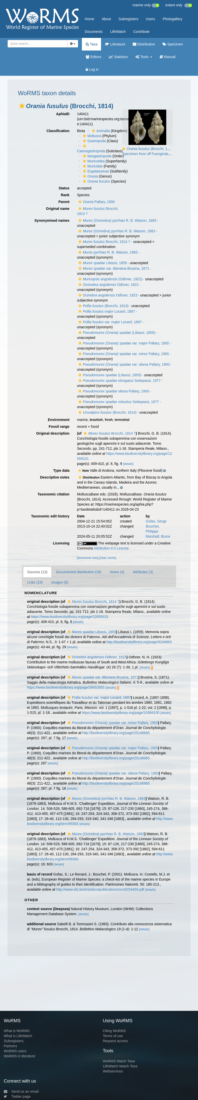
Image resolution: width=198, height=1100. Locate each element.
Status (64, 188)
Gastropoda (94, 141)
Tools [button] (144, 57)
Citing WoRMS (114, 1031)
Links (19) (35, 582)
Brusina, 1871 (113, 268)
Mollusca (91, 136)
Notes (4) (117, 572)
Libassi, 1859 (102, 263)
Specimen (172, 44)
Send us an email (21, 1091)
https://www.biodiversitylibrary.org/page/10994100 (120, 713)
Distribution (144, 44)
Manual (168, 57)
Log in (92, 69)
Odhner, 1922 (108, 285)
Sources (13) (37, 572)
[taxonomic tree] (87, 558)
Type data (61, 470)
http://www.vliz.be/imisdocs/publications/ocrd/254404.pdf (100, 889)
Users (150, 19)
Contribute (141, 32)
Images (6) (59, 582)
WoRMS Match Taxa (119, 1061)
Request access (115, 1041)
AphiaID (63, 114)
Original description (52, 433)
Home (89, 19)
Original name (57, 209)
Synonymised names (51, 220)
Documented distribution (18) (78, 572)
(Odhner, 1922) (109, 279)
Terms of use (113, 1036)
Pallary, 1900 (96, 202)
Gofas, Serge (156, 521)
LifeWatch (118, 32)
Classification (58, 131)
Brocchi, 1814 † (103, 242)
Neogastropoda (97, 156)
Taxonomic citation (54, 494)
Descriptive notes (55, 477)
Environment (59, 420)
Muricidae (92, 166)
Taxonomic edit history (50, 516)
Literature (115, 44)
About (106, 19)
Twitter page (17, 1096)
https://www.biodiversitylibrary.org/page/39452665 (66, 687)
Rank (65, 195)
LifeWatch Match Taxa (120, 1066)
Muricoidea (93, 161)
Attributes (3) (143, 572)
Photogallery (172, 19)
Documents (94, 32)
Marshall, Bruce (158, 536)
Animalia (100, 131)
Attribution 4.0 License (111, 548)
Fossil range (59, 426)
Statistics (118, 57)
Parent (64, 202)
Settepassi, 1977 (119, 381)
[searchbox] (36, 43)
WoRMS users (15, 1051)
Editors (93, 57)
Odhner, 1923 (107, 295)
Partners (10, 1046)
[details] (128, 464)
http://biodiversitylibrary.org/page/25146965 (116, 733)
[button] (22, 106)
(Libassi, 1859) (116, 333)
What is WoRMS (16, 1031)
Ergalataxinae (95, 171)
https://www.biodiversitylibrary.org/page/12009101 (70, 617)
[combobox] (38, 43)
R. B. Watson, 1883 (116, 220)
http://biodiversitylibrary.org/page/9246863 (139, 642)
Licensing (61, 543)
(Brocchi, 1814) (102, 306)
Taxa (91, 44)
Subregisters (128, 19)
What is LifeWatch (18, 1036)
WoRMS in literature (19, 1056)
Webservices (113, 1071)
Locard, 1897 (106, 311)
